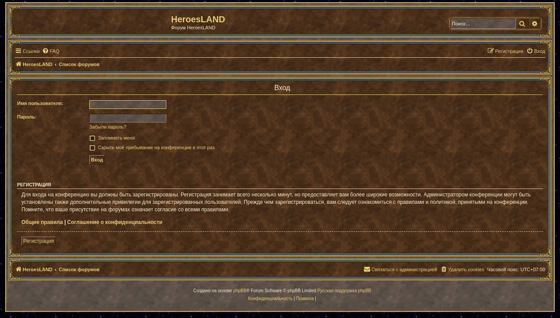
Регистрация (38, 241)
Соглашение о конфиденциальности (115, 222)
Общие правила (42, 222)
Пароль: (27, 116)
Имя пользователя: (40, 103)
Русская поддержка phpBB (344, 290)
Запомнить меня (116, 137)
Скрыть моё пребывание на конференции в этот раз (156, 147)
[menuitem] (51, 51)
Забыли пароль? (107, 126)
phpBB (239, 290)
